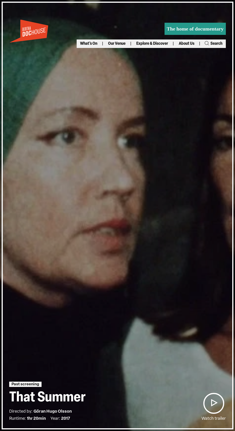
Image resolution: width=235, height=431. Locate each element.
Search (213, 44)
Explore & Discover (152, 44)
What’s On (88, 44)
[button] (213, 403)
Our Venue (117, 44)
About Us (186, 44)
